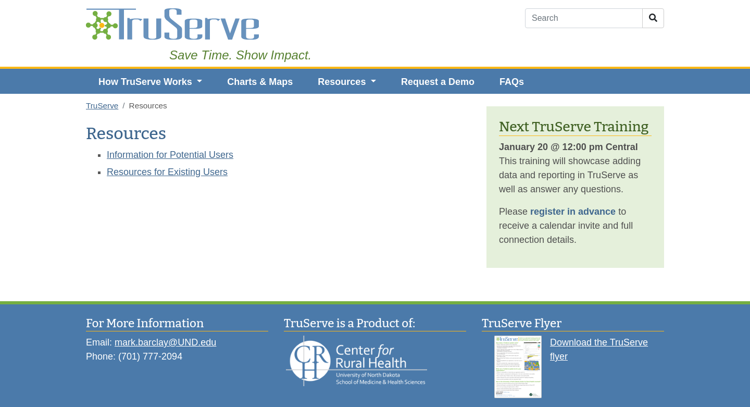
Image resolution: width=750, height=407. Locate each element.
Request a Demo (437, 82)
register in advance (573, 211)
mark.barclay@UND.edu (165, 342)
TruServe (102, 105)
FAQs (511, 82)
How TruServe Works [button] (146, 82)
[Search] (584, 18)
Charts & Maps (260, 82)
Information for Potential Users (170, 155)
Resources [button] (343, 82)
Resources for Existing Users (167, 172)
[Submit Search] (653, 18)
